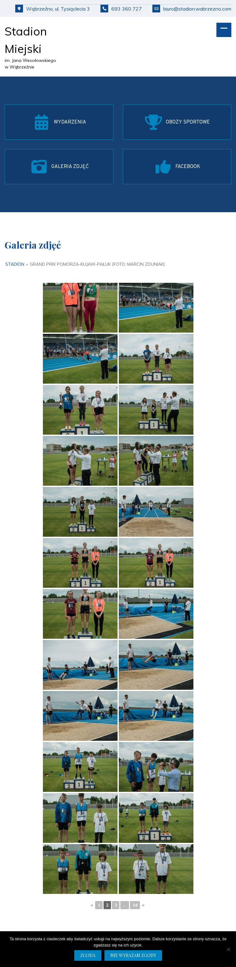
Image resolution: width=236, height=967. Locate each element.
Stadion (14, 264)
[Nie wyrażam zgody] (228, 949)
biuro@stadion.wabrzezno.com (191, 8)
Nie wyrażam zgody (133, 955)
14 (134, 905)
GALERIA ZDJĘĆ (70, 167)
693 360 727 (121, 8)
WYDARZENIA (70, 122)
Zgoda (87, 955)
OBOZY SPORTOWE (188, 122)
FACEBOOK (187, 167)
